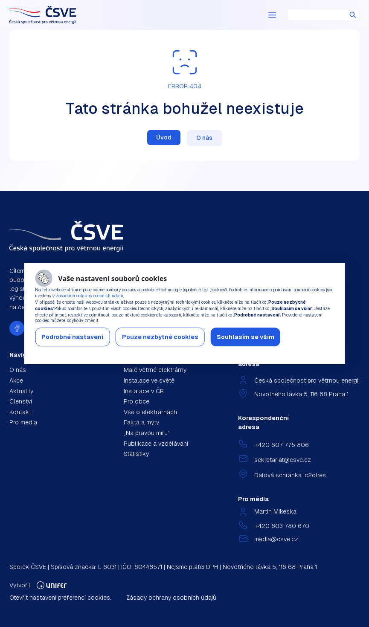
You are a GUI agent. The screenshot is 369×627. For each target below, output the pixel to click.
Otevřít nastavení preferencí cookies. (60, 597)
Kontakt (20, 412)
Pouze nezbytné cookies (160, 337)
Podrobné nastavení (72, 337)
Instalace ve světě (149, 380)
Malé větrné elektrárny (155, 369)
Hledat (353, 15)
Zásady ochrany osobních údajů (171, 597)
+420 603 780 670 (281, 525)
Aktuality (21, 391)
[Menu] (272, 15)
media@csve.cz (276, 539)
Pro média (23, 422)
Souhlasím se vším (245, 337)
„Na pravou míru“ (147, 433)
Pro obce (136, 401)
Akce (16, 380)
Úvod (163, 137)
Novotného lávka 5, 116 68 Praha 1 (301, 394)
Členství (20, 401)
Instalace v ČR (144, 391)
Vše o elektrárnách (150, 412)
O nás (204, 137)
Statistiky (136, 453)
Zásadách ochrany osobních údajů (89, 295)
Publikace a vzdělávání (156, 443)
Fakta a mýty (141, 422)
